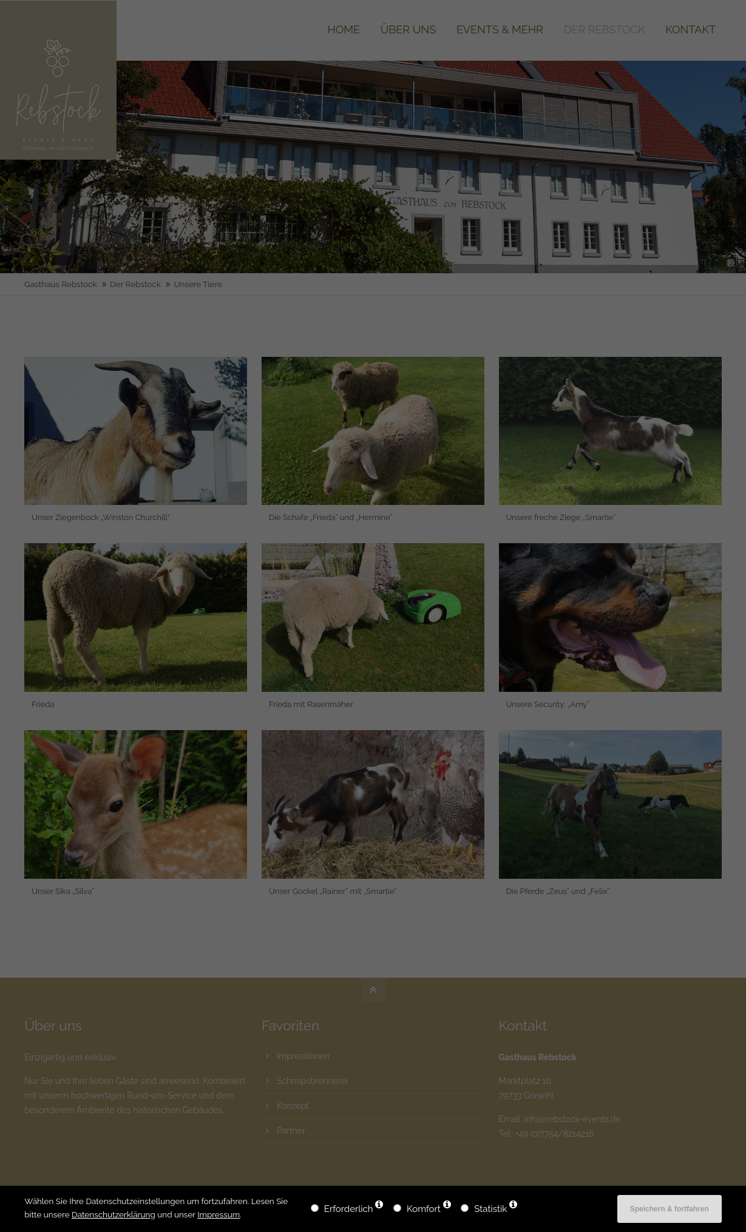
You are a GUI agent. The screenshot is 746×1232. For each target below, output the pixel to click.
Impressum (218, 1214)
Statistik (490, 1208)
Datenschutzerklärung (113, 1214)
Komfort (424, 1208)
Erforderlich (348, 1208)
